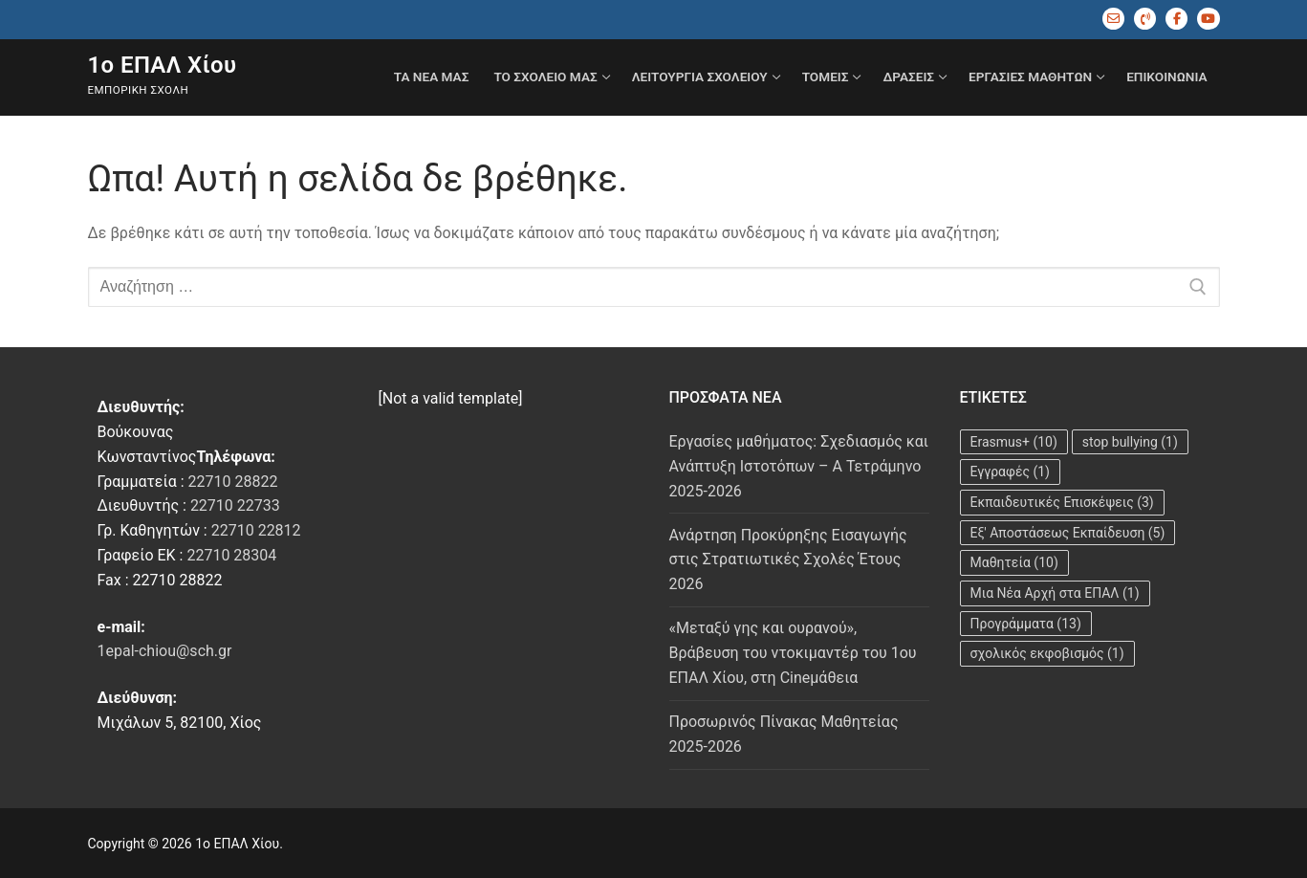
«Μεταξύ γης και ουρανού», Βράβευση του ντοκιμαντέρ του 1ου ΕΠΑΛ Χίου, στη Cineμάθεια (793, 653)
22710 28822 (233, 481)
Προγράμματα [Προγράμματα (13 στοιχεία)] (1025, 623)
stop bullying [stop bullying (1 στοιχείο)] (1130, 442)
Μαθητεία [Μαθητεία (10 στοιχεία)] (1014, 562)
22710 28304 (231, 555)
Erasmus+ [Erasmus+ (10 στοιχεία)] (1013, 442)
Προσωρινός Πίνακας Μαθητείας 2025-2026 (784, 734)
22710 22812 (256, 530)
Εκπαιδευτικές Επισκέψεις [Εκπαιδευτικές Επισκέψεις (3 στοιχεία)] (1062, 502)
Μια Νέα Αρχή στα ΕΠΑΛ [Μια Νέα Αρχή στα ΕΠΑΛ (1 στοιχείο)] (1055, 593)
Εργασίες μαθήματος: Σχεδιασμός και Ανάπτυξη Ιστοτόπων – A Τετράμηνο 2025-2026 (798, 466)
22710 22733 (235, 505)
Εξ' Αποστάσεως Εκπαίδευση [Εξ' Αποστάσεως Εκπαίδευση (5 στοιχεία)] (1067, 532)
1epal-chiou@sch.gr (165, 651)
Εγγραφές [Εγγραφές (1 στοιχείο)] (1010, 471)
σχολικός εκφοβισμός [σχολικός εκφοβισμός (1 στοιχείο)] (1047, 653)
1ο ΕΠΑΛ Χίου (162, 65)
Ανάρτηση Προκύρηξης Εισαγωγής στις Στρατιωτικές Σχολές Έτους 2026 (788, 560)
